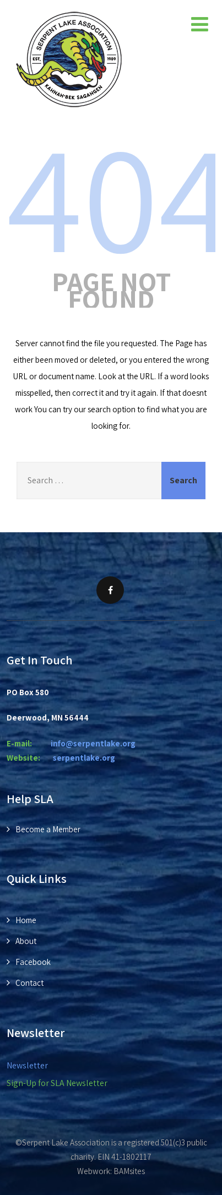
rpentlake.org (84, 757)
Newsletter (27, 1065)
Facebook (33, 962)
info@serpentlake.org (93, 743)
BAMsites (129, 1171)
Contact (29, 983)
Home (25, 920)
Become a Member (47, 829)
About (25, 941)
